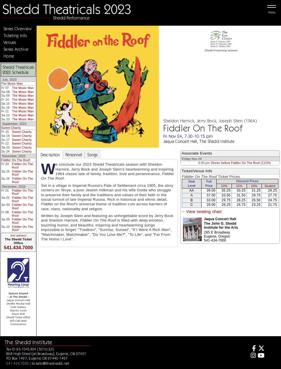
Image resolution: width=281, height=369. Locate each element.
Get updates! (18, 235)
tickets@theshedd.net (50, 363)
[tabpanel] (108, 203)
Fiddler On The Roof (15, 160)
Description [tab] (50, 155)
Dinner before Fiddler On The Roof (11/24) (241, 163)
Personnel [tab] (73, 155)
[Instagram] (252, 356)
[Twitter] (260, 348)
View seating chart (204, 211)
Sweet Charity (11, 127)
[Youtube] (260, 356)
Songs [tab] (92, 155)
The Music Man (12, 83)
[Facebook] (252, 348)
